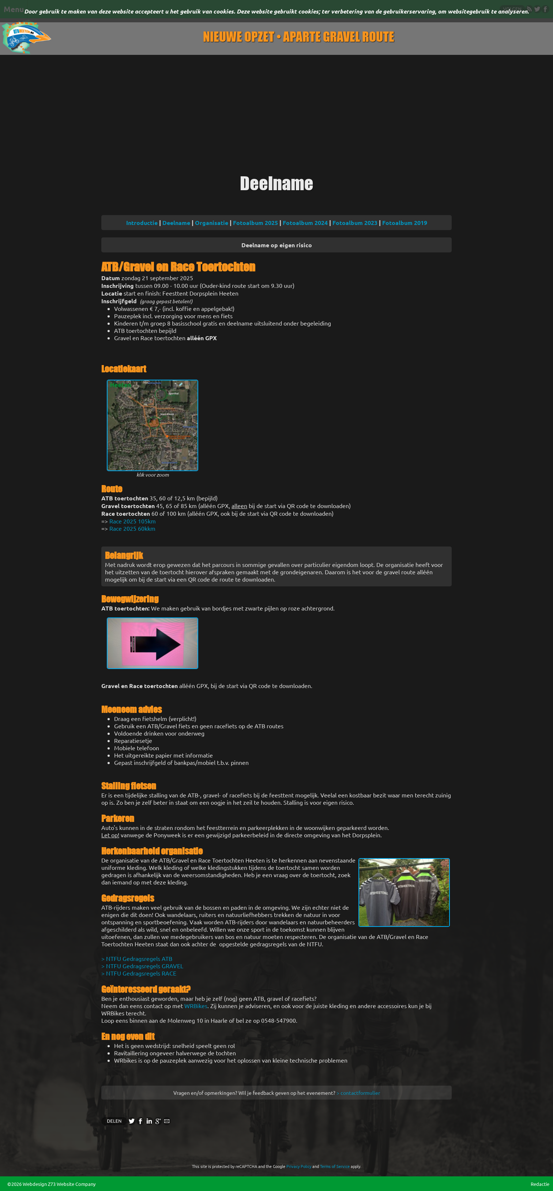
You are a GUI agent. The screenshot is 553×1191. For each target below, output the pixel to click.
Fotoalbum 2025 (255, 222)
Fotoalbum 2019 (404, 222)
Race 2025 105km (132, 521)
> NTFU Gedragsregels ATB (136, 958)
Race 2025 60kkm (132, 528)
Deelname (176, 222)
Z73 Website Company (71, 1184)
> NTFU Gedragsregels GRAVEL (142, 965)
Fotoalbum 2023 (354, 222)
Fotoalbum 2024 (305, 222)
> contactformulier (358, 1092)
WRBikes (195, 1005)
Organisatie (211, 222)
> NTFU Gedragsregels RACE (138, 973)
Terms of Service (335, 1166)
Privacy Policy (298, 1166)
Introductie (142, 222)
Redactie (540, 1184)
